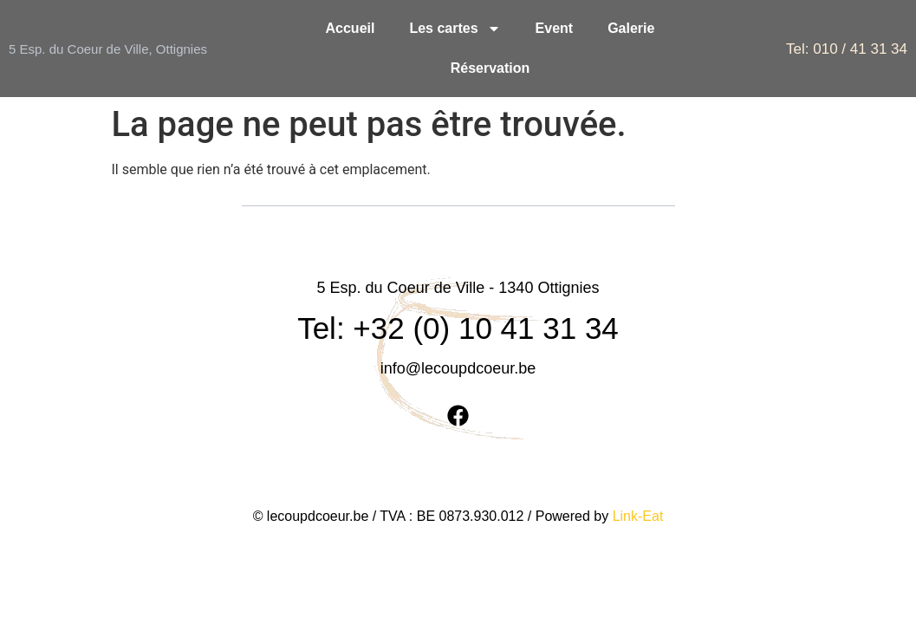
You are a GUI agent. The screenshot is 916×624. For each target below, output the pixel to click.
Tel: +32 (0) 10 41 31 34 (458, 288)
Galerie (630, 28)
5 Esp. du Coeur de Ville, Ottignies (108, 49)
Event (555, 28)
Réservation (490, 68)
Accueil (350, 28)
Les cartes (454, 28)
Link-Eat (638, 476)
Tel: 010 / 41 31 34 (846, 49)
